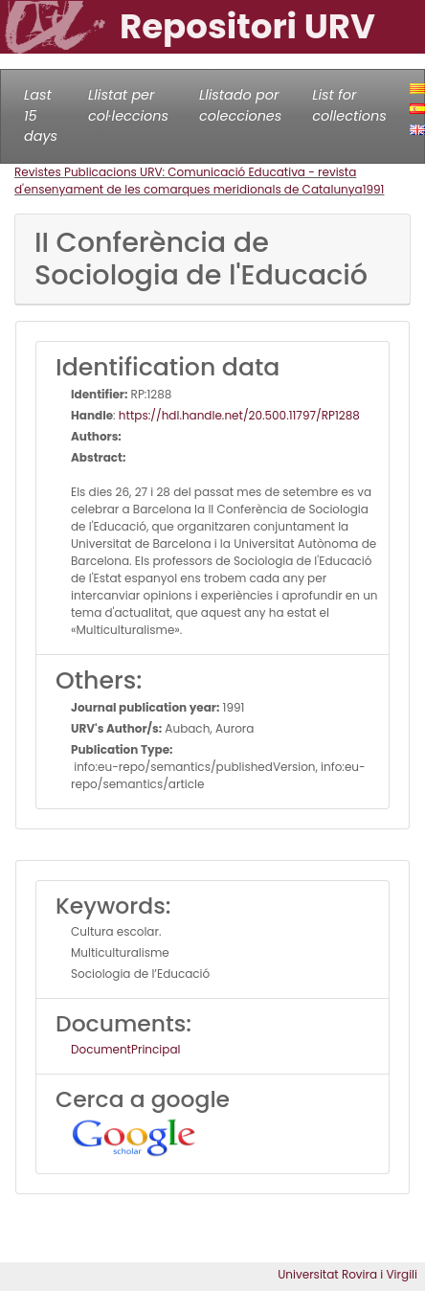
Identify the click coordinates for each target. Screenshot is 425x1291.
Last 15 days (40, 115)
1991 (374, 189)
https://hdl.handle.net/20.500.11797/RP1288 (239, 415)
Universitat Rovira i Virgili (347, 1274)
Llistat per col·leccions (128, 105)
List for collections (349, 105)
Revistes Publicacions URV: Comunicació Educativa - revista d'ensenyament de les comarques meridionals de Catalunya (188, 180)
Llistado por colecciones (240, 105)
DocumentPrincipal (125, 1049)
